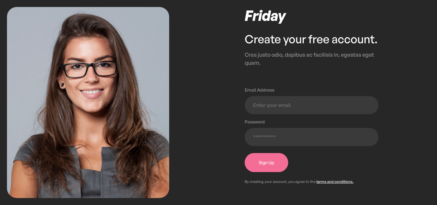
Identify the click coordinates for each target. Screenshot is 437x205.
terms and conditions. (334, 181)
